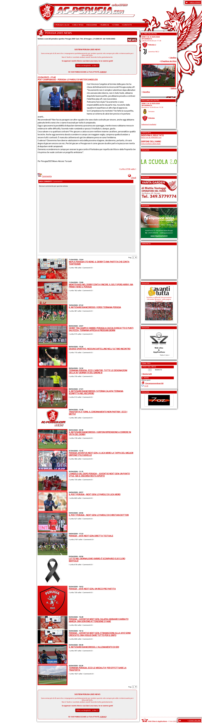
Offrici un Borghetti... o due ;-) (87, 65)
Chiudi (132, 177)
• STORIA (115, 25)
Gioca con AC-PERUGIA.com (151, 137)
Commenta (45, 176)
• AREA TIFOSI (77, 25)
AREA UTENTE (195, 2)
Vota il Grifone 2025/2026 (150, 144)
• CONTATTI (127, 25)
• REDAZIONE (91, 25)
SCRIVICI (103, 72)
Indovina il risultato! (148, 124)
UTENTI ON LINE (195, 721)
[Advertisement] (149, 261)
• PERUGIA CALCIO (61, 25)
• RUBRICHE (104, 25)
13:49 (146, 386)
